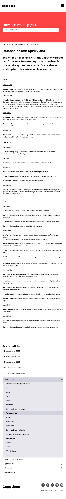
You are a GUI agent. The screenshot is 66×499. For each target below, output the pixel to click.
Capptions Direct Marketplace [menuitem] (16, 430)
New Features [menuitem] (10, 438)
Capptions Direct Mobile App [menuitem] (15, 409)
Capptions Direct (20, 45)
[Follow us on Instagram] (52, 485)
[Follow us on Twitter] (47, 485)
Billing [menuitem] (8, 455)
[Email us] (61, 485)
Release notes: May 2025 (11, 351)
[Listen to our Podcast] (57, 485)
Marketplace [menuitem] (10, 421)
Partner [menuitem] (8, 447)
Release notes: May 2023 (11, 362)
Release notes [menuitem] (11, 413)
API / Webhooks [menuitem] (11, 451)
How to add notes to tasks (12, 368)
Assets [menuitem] (8, 443)
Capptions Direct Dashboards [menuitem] (14, 459)
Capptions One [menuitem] (9, 464)
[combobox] (31, 30)
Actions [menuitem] (8, 417)
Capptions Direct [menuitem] (9, 379)
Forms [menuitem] (8, 396)
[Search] (61, 30)
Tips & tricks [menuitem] (10, 426)
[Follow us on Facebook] (43, 485)
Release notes (34, 45)
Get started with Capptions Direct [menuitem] (17, 434)
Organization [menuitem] (10, 388)
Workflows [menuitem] (9, 405)
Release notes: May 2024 (11, 357)
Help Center (7, 45)
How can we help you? (20, 25)
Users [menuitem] (8, 392)
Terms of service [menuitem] (9, 472)
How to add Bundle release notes (14, 373)
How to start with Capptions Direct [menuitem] (18, 384)
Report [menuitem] (8, 401)
